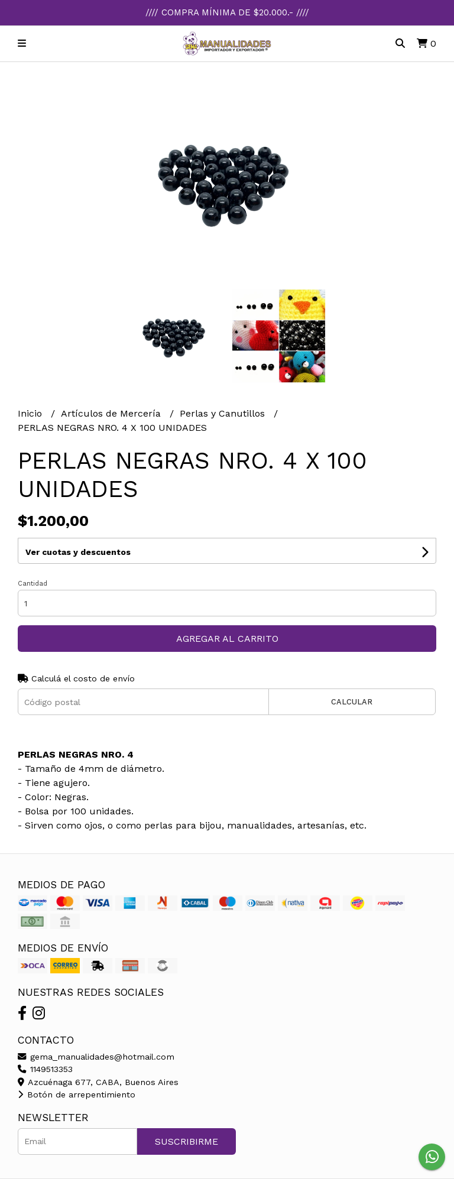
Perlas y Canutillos (224, 413)
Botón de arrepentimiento (76, 1094)
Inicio (31, 413)
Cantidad (32, 583)
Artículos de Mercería (112, 413)
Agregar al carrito (227, 638)
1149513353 (45, 1069)
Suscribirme (186, 1141)
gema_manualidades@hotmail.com (96, 1056)
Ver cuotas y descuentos (78, 552)
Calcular (351, 701)
